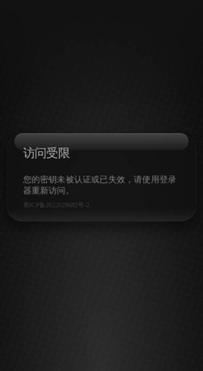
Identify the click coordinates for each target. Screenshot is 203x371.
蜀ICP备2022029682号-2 (55, 205)
